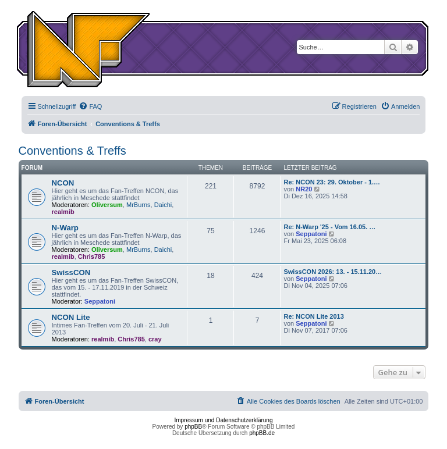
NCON (63, 183)
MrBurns (138, 204)
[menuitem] (90, 106)
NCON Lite (71, 317)
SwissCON (71, 272)
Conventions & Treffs (72, 150)
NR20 (304, 189)
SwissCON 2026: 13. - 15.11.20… (332, 271)
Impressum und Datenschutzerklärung (224, 420)
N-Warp (65, 227)
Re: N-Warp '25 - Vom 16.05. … (329, 226)
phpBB (193, 426)
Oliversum (107, 204)
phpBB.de (262, 433)
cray (155, 339)
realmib (63, 211)
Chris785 (91, 256)
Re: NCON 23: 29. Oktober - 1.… (331, 182)
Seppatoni (311, 233)
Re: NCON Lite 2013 (313, 316)
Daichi (163, 204)
